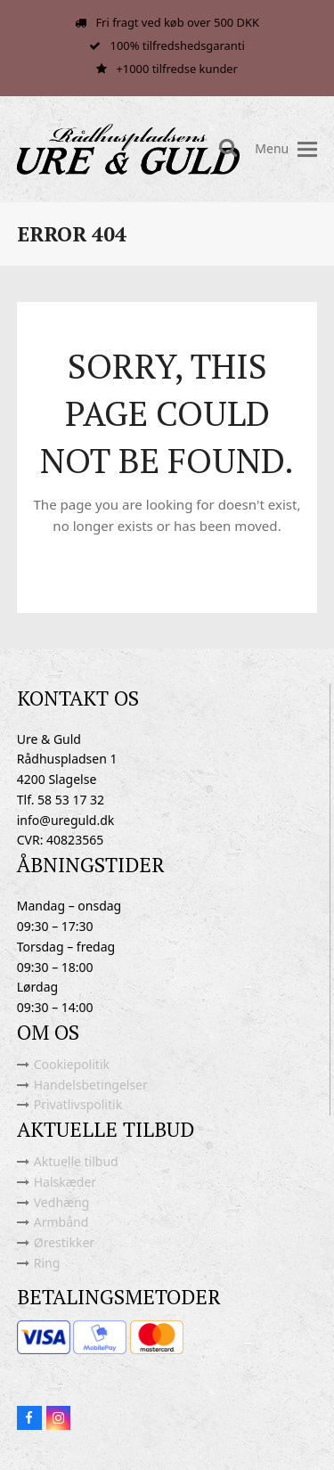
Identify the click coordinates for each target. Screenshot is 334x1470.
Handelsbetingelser (91, 1084)
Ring (47, 1262)
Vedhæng (62, 1202)
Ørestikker (64, 1242)
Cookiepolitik (72, 1064)
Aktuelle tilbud (76, 1161)
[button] (307, 149)
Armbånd (61, 1221)
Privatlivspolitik (78, 1104)
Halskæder (65, 1181)
